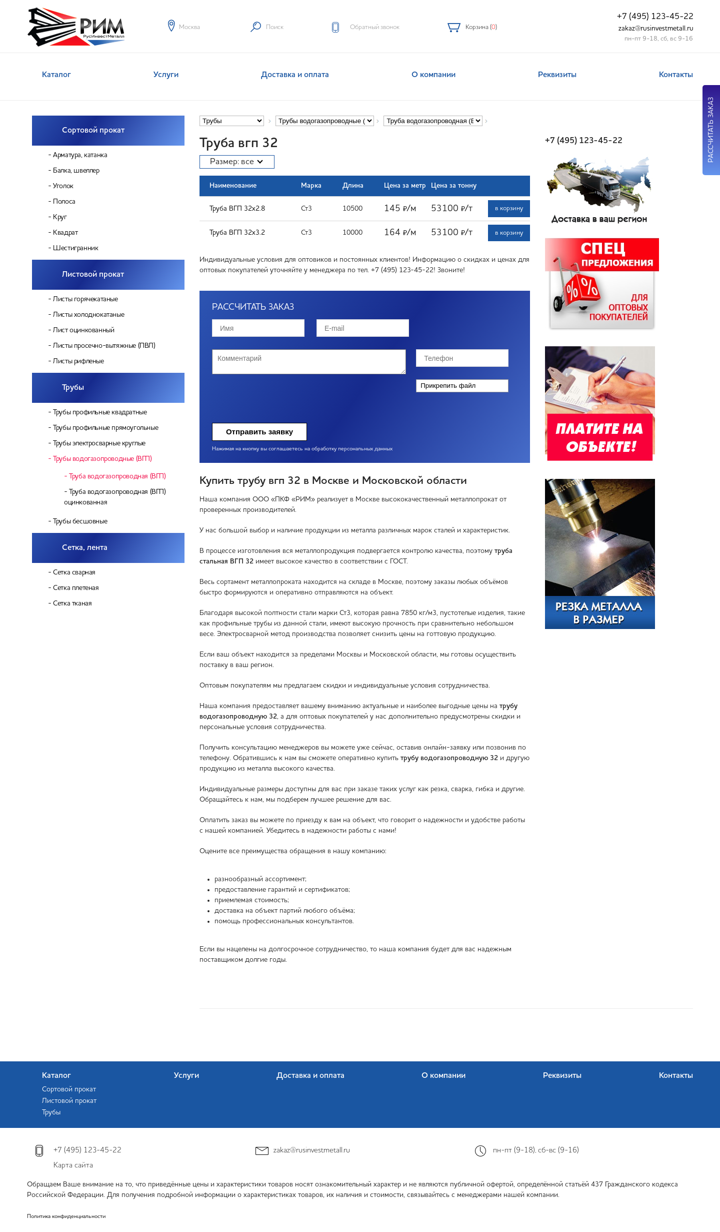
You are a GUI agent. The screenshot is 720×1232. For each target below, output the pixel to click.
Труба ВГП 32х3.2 (237, 232)
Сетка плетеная (75, 587)
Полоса (64, 201)
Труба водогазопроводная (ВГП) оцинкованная (115, 497)
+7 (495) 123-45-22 (655, 17)
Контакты (676, 75)
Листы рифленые (78, 361)
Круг (59, 217)
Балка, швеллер (76, 170)
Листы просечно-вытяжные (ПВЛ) (104, 345)
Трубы (73, 388)
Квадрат (65, 232)
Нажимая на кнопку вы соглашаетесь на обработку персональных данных (302, 449)
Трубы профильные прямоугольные (105, 427)
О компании (434, 75)
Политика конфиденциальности (66, 1216)
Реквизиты (557, 75)
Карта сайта (73, 1165)
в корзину (509, 208)
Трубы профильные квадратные (99, 412)
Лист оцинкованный (83, 330)
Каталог (56, 75)
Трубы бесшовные (80, 521)
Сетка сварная (74, 572)
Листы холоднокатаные (88, 314)
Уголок (63, 186)
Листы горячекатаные (85, 299)
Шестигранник (75, 248)
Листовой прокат (93, 275)
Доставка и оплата (295, 75)
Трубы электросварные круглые (99, 443)
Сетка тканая (72, 603)
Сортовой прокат (93, 131)
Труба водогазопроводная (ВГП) (117, 476)
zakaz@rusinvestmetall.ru (656, 28)
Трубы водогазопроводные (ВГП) (102, 458)
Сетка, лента (85, 548)
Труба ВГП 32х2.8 (237, 208)
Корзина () (481, 27)
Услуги (166, 75)
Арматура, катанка (80, 155)
